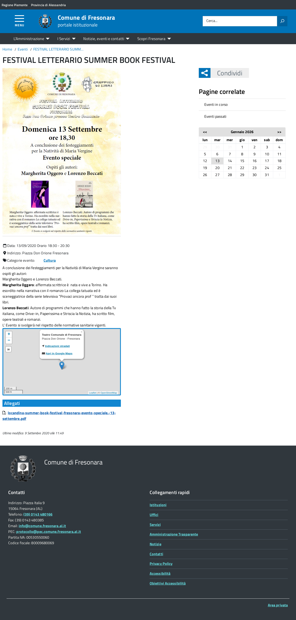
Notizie (155, 544)
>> (279, 132)
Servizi (155, 524)
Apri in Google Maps (59, 353)
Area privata (278, 605)
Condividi (226, 73)
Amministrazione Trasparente (174, 534)
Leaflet (92, 393)
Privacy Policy (161, 563)
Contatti (156, 554)
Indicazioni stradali (57, 346)
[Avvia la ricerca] (282, 21)
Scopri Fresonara (151, 38)
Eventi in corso (216, 104)
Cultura (50, 260)
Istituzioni (158, 505)
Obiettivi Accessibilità (168, 583)
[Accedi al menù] (19, 20)
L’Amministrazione (29, 38)
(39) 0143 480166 (37, 514)
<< (205, 132)
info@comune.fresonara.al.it (42, 526)
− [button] (9, 341)
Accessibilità (160, 573)
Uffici (154, 514)
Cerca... (211, 21)
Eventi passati (215, 116)
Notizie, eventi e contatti (103, 38)
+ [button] (9, 334)
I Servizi (63, 38)
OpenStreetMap (109, 393)
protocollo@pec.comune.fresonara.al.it (48, 531)
